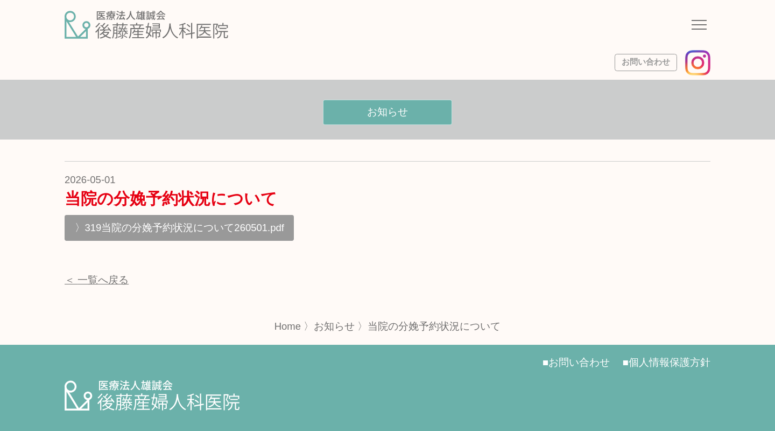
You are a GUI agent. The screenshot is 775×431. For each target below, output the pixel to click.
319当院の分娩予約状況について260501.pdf (184, 227)
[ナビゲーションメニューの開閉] (699, 26)
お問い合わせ (646, 62)
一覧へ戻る (103, 280)
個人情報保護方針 (669, 362)
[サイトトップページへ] (146, 25)
